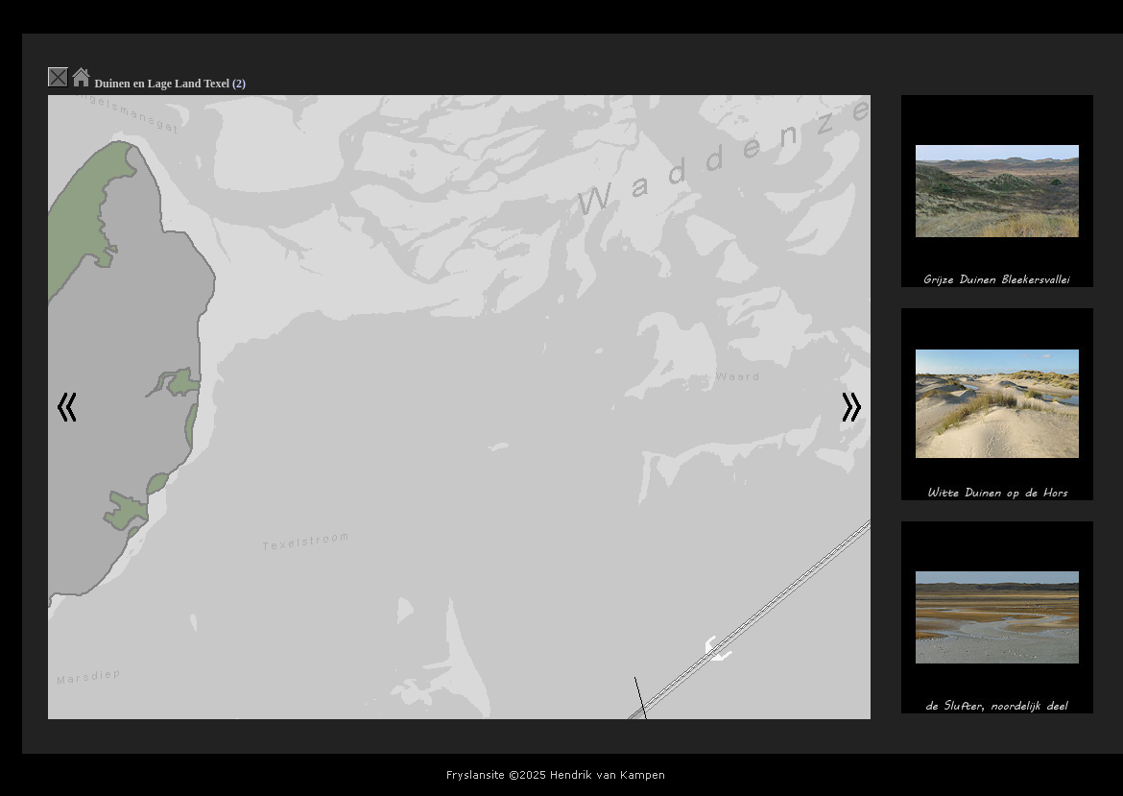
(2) (239, 83)
